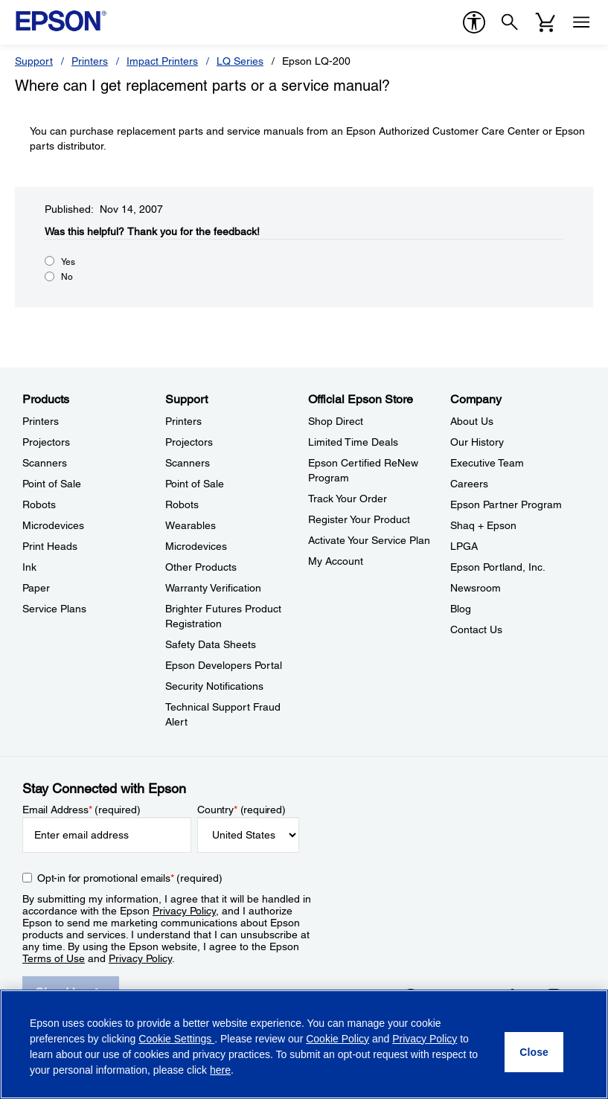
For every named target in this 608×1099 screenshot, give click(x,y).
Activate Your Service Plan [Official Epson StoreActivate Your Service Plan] (369, 540)
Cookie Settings (176, 1039)
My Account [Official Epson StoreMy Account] (335, 561)
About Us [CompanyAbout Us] (471, 421)
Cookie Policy (337, 1039)
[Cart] (545, 22)
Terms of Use (53, 958)
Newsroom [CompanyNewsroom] (475, 588)
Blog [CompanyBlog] (460, 609)
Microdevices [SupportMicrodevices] (196, 546)
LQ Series (240, 61)
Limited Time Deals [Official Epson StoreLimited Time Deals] (353, 442)
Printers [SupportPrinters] (183, 421)
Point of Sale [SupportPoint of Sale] (194, 484)
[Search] (510, 22)
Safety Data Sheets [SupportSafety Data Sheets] (210, 644)
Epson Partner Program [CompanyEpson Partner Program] (506, 504)
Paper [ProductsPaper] (36, 588)
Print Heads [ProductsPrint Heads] (49, 546)
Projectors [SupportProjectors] (189, 442)
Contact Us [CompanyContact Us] (476, 629)
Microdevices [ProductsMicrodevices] (53, 525)
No (67, 277)
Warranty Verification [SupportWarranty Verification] (213, 588)
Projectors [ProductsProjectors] (46, 442)
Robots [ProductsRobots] (39, 504)
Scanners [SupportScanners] (187, 463)
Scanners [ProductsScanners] (44, 463)
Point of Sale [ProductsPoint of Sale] (51, 484)
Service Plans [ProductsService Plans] (54, 609)
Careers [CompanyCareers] (469, 484)
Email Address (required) (81, 810)
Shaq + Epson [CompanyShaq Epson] (483, 525)
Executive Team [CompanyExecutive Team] (487, 463)
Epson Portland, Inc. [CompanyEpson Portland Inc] (497, 567)
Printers (89, 61)
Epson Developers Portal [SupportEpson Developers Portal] (223, 665)
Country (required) (241, 810)
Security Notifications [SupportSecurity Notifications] (214, 686)
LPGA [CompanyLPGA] (464, 546)
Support (34, 61)
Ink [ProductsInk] (29, 567)
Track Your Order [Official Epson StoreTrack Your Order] (347, 498)
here (220, 1070)
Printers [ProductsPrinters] (40, 421)
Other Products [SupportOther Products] (201, 567)
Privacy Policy (184, 911)
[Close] (534, 1052)
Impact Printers (162, 61)
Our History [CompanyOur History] (477, 442)
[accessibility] (474, 22)
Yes (68, 262)
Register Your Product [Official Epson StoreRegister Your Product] (359, 519)
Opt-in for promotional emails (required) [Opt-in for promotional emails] (130, 878)
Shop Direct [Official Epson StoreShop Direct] (335, 421)
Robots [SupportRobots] (182, 504)
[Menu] (581, 22)
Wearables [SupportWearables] (190, 525)
